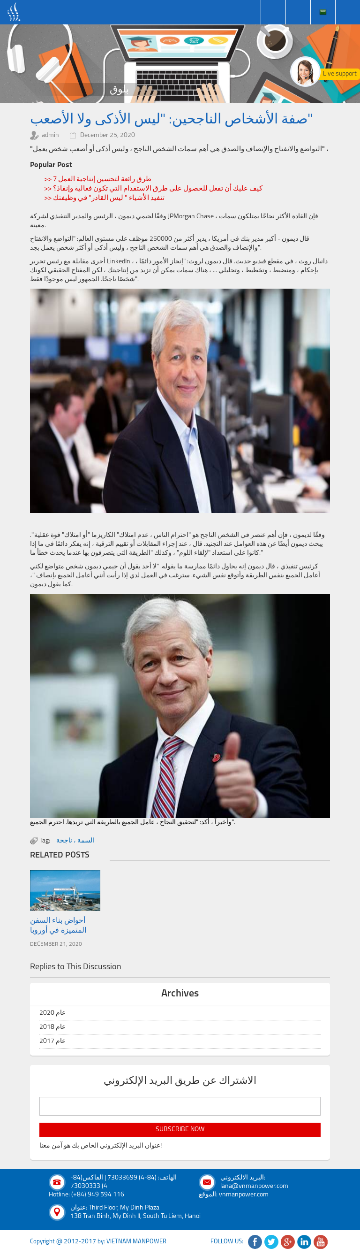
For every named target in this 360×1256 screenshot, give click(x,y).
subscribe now (180, 1129)
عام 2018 (52, 1027)
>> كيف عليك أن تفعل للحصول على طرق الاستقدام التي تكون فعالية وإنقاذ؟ (153, 188)
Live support (340, 73)
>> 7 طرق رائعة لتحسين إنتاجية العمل (97, 179)
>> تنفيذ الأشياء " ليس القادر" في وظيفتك (104, 198)
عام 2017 (52, 1041)
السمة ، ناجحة (75, 840)
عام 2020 (52, 1013)
